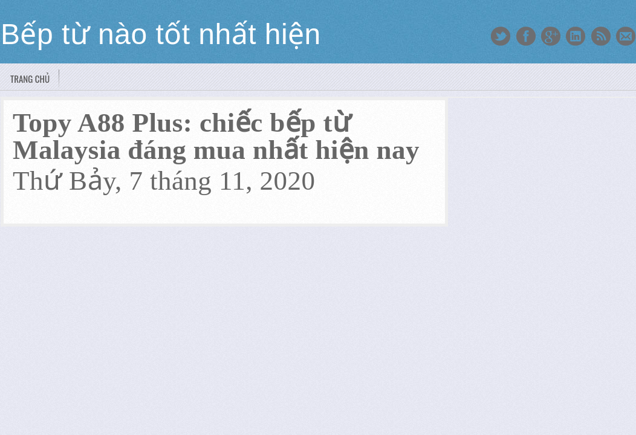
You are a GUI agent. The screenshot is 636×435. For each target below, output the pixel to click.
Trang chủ (30, 78)
